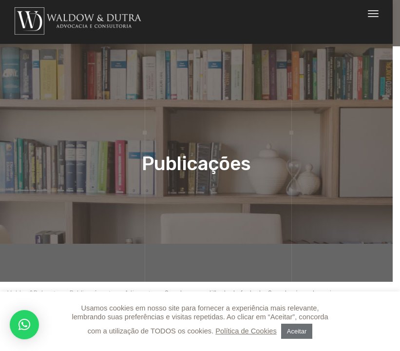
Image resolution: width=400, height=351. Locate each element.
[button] (24, 324)
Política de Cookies (245, 331)
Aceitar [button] (296, 331)
